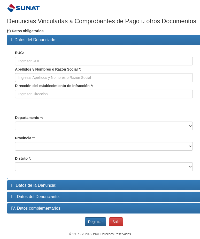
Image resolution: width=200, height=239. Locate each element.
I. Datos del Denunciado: (33, 40)
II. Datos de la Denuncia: (33, 185)
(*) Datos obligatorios (25, 31)
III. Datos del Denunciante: (35, 196)
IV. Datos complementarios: (36, 208)
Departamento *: (29, 118)
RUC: (19, 53)
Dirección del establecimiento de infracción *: (54, 86)
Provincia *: (25, 138)
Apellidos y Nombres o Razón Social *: (48, 69)
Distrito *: (23, 158)
